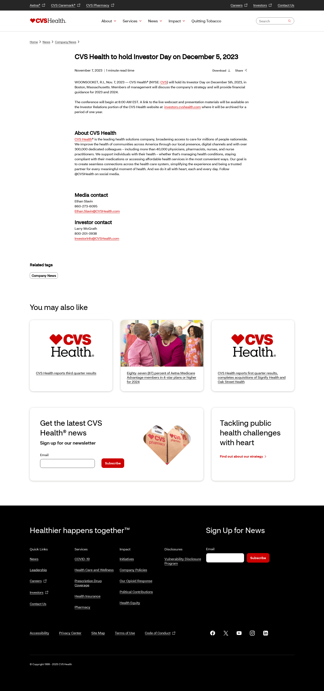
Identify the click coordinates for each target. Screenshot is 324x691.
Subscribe (113, 463)
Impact (175, 20)
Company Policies (133, 568)
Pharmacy (82, 605)
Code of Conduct (160, 628)
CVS (163, 82)
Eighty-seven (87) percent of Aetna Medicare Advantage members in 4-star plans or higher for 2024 (161, 377)
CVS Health (83, 139)
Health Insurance (87, 594)
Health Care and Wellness (94, 568)
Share (241, 70)
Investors (262, 5)
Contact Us (286, 5)
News (153, 20)
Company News (67, 42)
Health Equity (130, 601)
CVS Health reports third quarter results (66, 373)
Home (35, 42)
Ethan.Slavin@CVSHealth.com (97, 211)
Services (130, 20)
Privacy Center (70, 628)
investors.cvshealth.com (182, 107)
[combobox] (275, 20)
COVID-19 (82, 557)
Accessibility (39, 628)
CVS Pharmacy (100, 5)
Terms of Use (125, 628)
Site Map (98, 628)
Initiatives (127, 557)
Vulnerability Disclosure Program (182, 559)
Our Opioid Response (136, 579)
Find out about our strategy (243, 456)
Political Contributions (136, 590)
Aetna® (37, 5)
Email (44, 455)
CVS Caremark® (65, 5)
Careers (239, 5)
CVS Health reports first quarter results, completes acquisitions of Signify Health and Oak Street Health (252, 377)
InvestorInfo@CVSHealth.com (97, 238)
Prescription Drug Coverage (88, 581)
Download (221, 70)
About (106, 20)
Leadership (38, 568)
